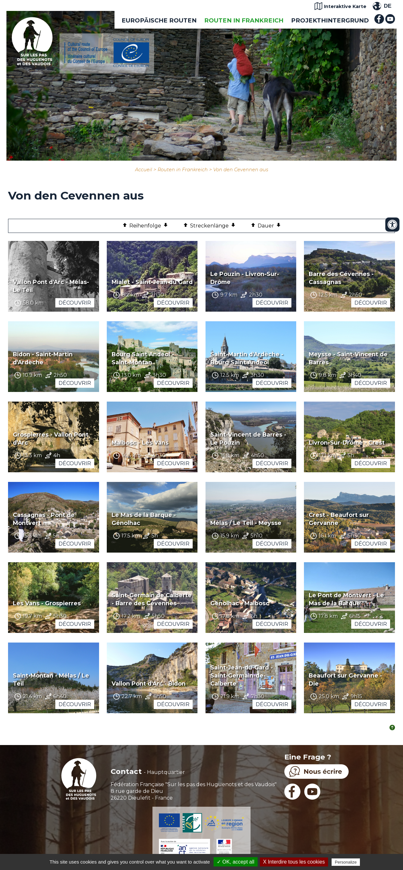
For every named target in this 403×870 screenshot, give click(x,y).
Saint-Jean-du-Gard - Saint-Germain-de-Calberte (241, 675)
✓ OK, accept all (235, 862)
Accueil (143, 170)
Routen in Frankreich (243, 20)
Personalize (346, 862)
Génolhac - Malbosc (239, 603)
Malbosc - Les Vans (140, 442)
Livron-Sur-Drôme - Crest (347, 442)
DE (387, 6)
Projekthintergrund (330, 20)
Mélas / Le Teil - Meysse (245, 522)
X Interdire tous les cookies (294, 862)
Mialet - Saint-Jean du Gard (152, 282)
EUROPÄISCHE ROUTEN (159, 20)
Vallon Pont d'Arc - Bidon (149, 683)
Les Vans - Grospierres (47, 603)
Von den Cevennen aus (240, 170)
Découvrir (75, 303)
